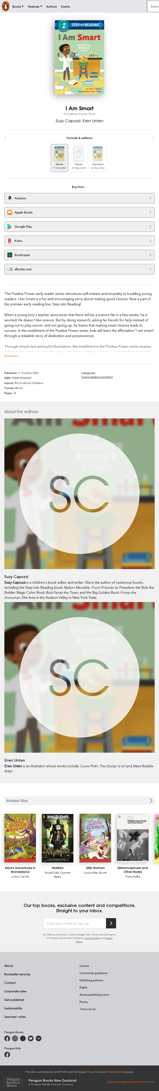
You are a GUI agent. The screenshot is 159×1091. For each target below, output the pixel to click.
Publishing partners (91, 980)
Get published (14, 1000)
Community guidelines (93, 973)
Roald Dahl (52, 872)
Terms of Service (116, 1072)
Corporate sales (15, 991)
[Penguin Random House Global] (16, 1081)
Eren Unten (93, 120)
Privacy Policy (94, 1072)
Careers (84, 966)
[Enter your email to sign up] (75, 923)
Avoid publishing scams (94, 994)
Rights (83, 987)
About (8, 965)
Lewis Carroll (20, 876)
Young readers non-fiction (97, 377)
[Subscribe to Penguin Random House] (111, 923)
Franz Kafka (132, 876)
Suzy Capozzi (68, 120)
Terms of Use (92, 938)
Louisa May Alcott (95, 872)
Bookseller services (17, 974)
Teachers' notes (15, 1017)
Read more (11, 356)
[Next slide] (151, 800)
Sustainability (13, 1008)
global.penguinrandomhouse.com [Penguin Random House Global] (130, 1081)
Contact (10, 982)
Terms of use (88, 1009)
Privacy (84, 1002)
